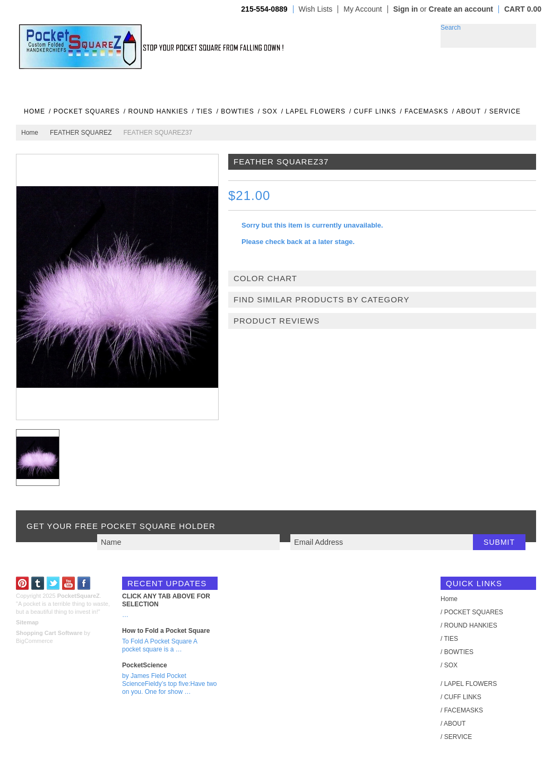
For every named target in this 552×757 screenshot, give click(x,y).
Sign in (405, 9)
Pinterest (22, 583)
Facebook (84, 583)
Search (451, 27)
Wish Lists (316, 9)
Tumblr (38, 583)
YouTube (68, 583)
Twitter (53, 583)
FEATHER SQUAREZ (80, 132)
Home (29, 132)
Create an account (461, 9)
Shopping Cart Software (49, 633)
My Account (362, 9)
